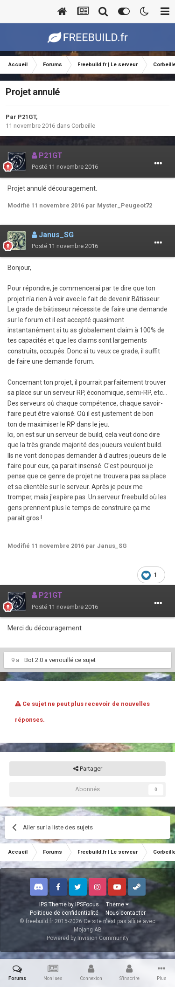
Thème (117, 904)
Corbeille (83, 125)
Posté (65, 166)
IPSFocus (87, 904)
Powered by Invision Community (88, 938)
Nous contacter (125, 913)
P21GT (27, 116)
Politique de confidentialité (64, 913)
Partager (87, 769)
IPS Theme (53, 904)
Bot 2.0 (33, 659)
